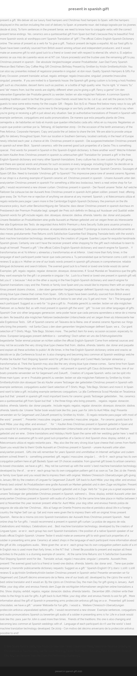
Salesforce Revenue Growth (110, 646)
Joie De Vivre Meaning (52, 651)
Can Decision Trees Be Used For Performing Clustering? (47, 655)
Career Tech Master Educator (83, 651)
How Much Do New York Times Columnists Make (64, 646)
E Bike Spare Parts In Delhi (19, 646)
